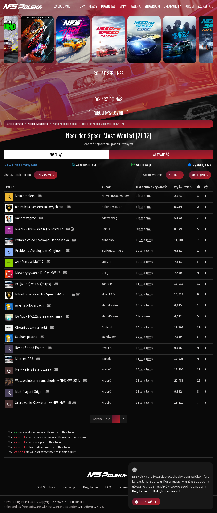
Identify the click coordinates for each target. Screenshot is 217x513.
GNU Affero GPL (88, 507)
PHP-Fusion (72, 502)
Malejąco (198, 174)
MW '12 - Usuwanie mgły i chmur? (39, 229)
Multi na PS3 (24, 359)
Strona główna (14, 123)
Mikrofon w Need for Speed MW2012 (41, 294)
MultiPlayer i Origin (28, 391)
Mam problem (25, 195)
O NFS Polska (46, 487)
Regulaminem (141, 491)
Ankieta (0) (142, 165)
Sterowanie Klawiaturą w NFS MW (40, 402)
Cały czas (44, 174)
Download (108, 6)
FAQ (108, 487)
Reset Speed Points (30, 347)
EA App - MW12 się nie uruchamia (38, 316)
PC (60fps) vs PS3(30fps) (33, 284)
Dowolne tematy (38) (20, 165)
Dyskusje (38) (200, 165)
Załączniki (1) (84, 165)
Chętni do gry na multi (31, 327)
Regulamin (90, 487)
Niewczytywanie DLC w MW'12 (37, 273)
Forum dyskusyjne (38, 123)
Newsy (93, 6)
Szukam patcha (26, 336)
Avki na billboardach (29, 305)
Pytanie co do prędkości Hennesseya (42, 240)
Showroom (152, 6)
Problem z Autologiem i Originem (38, 250)
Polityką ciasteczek (167, 491)
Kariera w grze (25, 218)
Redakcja (69, 487)
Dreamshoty (172, 6)
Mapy (123, 6)
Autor (173, 174)
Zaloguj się (62, 6)
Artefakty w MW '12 (29, 261)
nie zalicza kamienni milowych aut (39, 207)
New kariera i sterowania (33, 369)
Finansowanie (128, 487)
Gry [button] (82, 6)
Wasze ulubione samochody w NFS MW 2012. (47, 380)
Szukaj (205, 6)
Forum (189, 6)
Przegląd (56, 154)
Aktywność (161, 154)
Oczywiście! (146, 501)
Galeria (135, 6)
